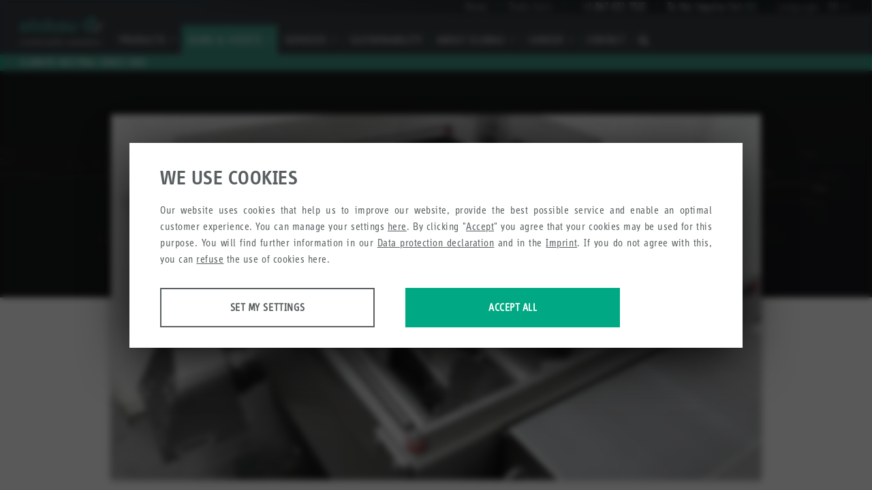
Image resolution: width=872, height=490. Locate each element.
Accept (480, 226)
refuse (209, 259)
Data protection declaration (436, 242)
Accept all (512, 307)
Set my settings (267, 307)
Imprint (561, 242)
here (397, 226)
